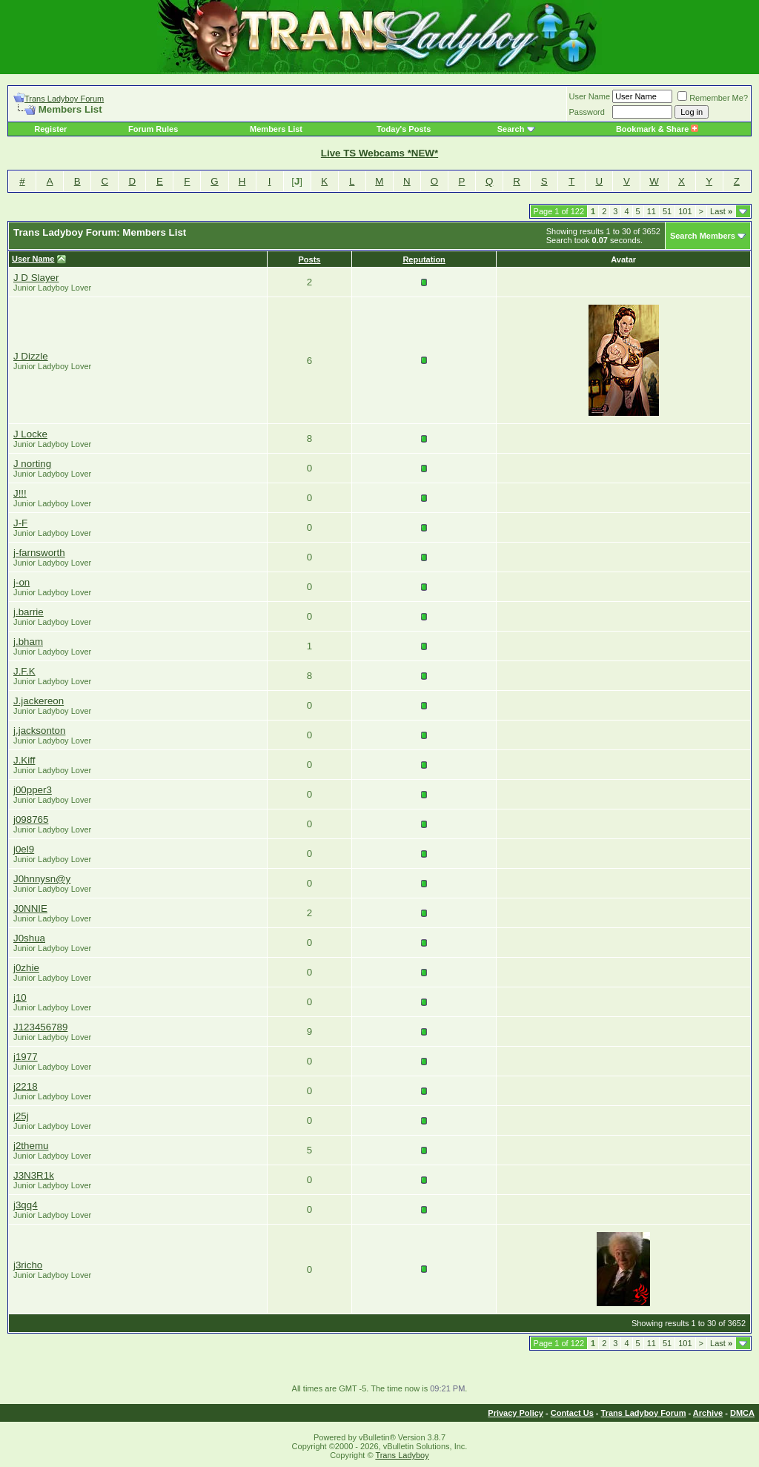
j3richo (27, 1265)
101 (685, 211)
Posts (310, 259)
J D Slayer (36, 277)
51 (667, 211)
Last (721, 211)
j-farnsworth (39, 552)
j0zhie (26, 967)
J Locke (30, 434)
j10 (20, 997)
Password (587, 111)
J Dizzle (30, 356)
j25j (21, 1116)
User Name (590, 96)
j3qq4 (25, 1205)
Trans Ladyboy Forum (64, 98)
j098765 (30, 819)
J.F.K (24, 671)
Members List (276, 129)
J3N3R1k (33, 1175)
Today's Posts (404, 129)
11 (651, 211)
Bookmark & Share (657, 129)
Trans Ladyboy (401, 1455)
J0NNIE (30, 908)
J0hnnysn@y (41, 878)
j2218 (25, 1086)
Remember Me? (712, 97)
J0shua (29, 938)
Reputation (423, 259)
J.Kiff (24, 760)
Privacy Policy (515, 1412)
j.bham (28, 641)
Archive (708, 1412)
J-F (20, 523)
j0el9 (23, 849)
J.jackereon (38, 700)
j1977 (25, 1056)
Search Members (702, 235)
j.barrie (28, 611)
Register (50, 129)
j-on (21, 582)
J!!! (20, 493)
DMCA (742, 1412)
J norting (32, 463)
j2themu (30, 1145)
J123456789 (40, 1027)
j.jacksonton (39, 730)
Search (511, 129)
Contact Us (572, 1412)
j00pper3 (32, 789)
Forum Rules (153, 129)
